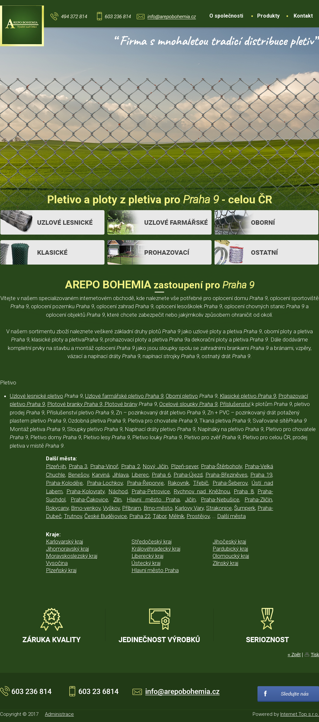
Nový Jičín (155, 466)
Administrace (59, 714)
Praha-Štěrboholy (221, 466)
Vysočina (57, 563)
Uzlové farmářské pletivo (124, 396)
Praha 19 (261, 474)
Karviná (100, 474)
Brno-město (158, 508)
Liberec (140, 474)
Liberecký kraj (148, 556)
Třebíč (200, 483)
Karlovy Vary (189, 508)
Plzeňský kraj (61, 570)
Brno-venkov (86, 508)
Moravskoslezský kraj (72, 556)
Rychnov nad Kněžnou (202, 491)
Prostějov (198, 516)
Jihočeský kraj (229, 541)
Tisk (315, 654)
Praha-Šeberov (230, 483)
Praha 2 (130, 466)
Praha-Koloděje (64, 483)
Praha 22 (139, 516)
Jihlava (120, 474)
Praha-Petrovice (151, 491)
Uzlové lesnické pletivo (36, 396)
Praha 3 (78, 466)
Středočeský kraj (152, 541)
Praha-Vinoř (104, 466)
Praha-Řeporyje (145, 483)
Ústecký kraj (146, 563)
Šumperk (244, 508)
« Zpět (294, 654)
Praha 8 (244, 491)
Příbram (131, 508)
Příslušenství (235, 404)
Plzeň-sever (184, 466)
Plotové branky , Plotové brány (92, 404)
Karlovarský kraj (64, 541)
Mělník (176, 516)
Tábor (159, 516)
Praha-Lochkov (105, 483)
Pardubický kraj (230, 548)
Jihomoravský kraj (67, 548)
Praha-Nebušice (220, 499)
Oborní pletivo (182, 396)
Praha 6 (161, 474)
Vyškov (111, 508)
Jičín (190, 499)
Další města (231, 516)
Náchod (118, 491)
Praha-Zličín (258, 499)
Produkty (268, 16)
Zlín (117, 499)
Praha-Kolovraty (85, 491)
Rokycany (57, 508)
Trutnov (73, 516)
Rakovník (178, 483)
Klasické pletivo (248, 396)
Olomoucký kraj (231, 556)
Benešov (78, 474)
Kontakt (303, 16)
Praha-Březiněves (226, 474)
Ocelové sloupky (188, 404)
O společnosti (226, 16)
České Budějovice (105, 516)
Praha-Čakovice (89, 499)
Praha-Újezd (187, 474)
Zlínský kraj (226, 563)
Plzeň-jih (56, 466)
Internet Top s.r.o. (299, 714)
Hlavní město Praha (153, 499)
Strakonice (219, 508)
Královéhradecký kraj (156, 548)
